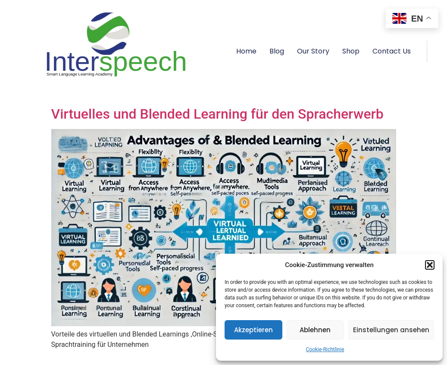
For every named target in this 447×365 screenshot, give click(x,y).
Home (246, 51)
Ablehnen (315, 329)
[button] (429, 265)
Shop (350, 51)
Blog (276, 51)
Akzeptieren (253, 329)
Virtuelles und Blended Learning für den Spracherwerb (217, 114)
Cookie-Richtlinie (325, 349)
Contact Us (391, 51)
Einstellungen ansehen (391, 329)
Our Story (313, 51)
